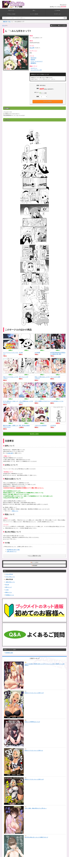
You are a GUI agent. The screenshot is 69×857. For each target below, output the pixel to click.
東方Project (33, 57)
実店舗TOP (63, 4)
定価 (38, 85)
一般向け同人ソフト (9, 582)
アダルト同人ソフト (9, 576)
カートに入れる (47, 101)
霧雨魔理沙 (33, 63)
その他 (6, 589)
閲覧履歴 (34, 565)
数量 (38, 96)
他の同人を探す (34, 434)
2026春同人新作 (8, 652)
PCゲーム (11, 10)
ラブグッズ (57, 14)
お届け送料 (10, 453)
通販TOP (5, 21)
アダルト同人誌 (8, 574)
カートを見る (62, 25)
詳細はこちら (15, 510)
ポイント (36, 92)
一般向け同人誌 (8, 579)
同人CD (6, 584)
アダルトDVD (11, 14)
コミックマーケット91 (36, 70)
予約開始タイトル (9, 595)
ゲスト (3, 25)
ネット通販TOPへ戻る (34, 555)
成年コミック (8, 587)
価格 (38, 88)
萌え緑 (31, 47)
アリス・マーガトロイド (37, 61)
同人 (34, 10)
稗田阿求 (33, 59)
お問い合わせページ (11, 551)
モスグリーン (34, 68)
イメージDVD (34, 14)
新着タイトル (8, 592)
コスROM (57, 10)
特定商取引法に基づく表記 (13, 549)
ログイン (53, 25)
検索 (65, 18)
